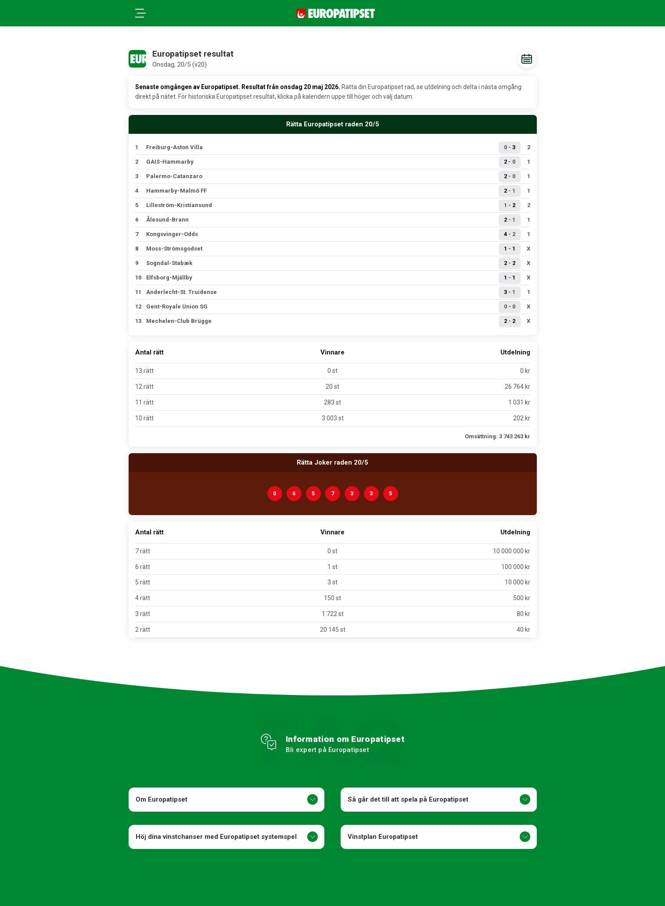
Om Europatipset (227, 799)
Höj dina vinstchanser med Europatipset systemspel (227, 836)
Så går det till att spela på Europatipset (439, 799)
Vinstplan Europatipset (439, 836)
